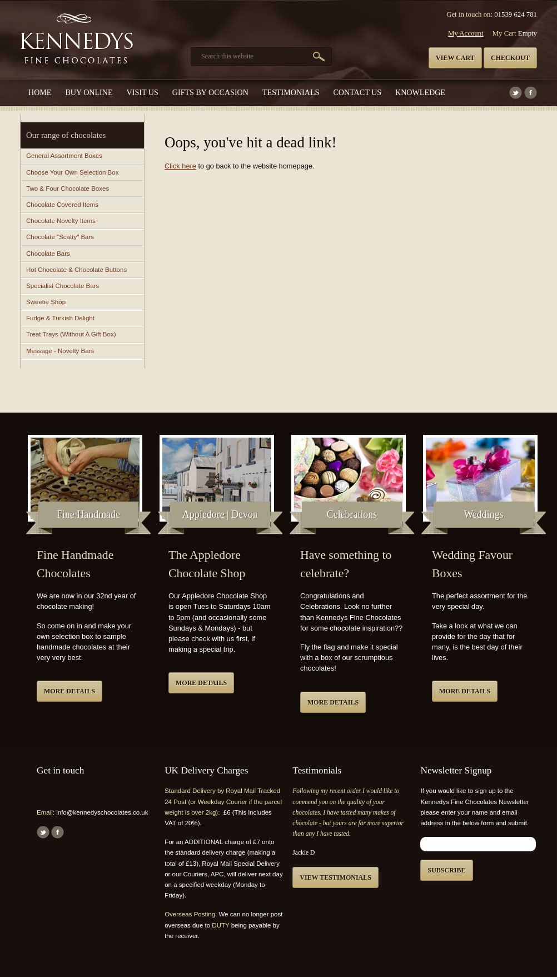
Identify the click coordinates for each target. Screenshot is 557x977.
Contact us (357, 92)
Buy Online (88, 92)
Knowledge (420, 92)
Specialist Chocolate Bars (62, 285)
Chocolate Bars (48, 253)
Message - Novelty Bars (60, 351)
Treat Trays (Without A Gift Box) (71, 334)
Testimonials (290, 92)
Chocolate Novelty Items (61, 220)
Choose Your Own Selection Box (72, 172)
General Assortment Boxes (64, 155)
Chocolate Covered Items (62, 204)
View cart (455, 58)
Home (39, 92)
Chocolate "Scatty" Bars (60, 237)
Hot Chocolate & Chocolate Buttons (76, 269)
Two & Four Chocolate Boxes (67, 188)
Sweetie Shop (46, 302)
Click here (180, 166)
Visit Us (142, 92)
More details (69, 691)
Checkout (510, 58)
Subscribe (446, 870)
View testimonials (335, 877)
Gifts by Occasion (210, 92)
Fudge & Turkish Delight (60, 318)
